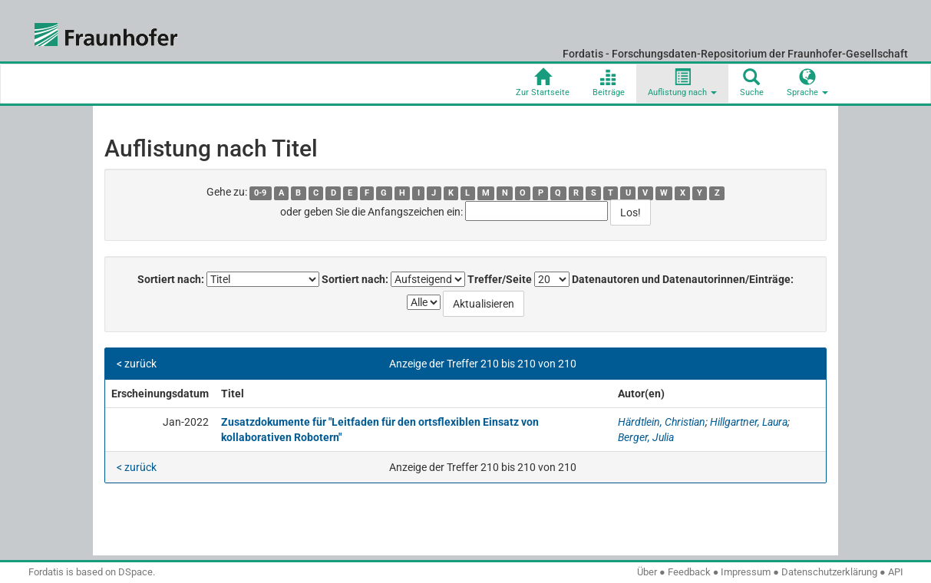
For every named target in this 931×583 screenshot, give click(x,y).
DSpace (135, 572)
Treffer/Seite (499, 279)
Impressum (746, 572)
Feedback (689, 572)
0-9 (260, 193)
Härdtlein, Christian (661, 422)
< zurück (137, 363)
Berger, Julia (646, 437)
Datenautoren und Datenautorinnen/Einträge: (683, 279)
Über (647, 572)
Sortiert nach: (170, 279)
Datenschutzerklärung (829, 572)
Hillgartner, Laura (748, 422)
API (895, 572)
